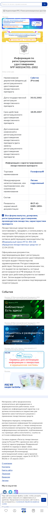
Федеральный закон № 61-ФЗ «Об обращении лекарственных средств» (20, 243)
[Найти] (44, 4)
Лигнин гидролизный (37, 182)
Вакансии (6, 477)
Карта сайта (7, 470)
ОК (43, 500)
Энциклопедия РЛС (11, 11)
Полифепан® (37, 171)
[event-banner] (24, 359)
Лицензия (6, 473)
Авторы (5, 480)
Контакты (6, 467)
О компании (7, 463)
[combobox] (21, 4)
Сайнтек (34, 77)
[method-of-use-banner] (22, 23)
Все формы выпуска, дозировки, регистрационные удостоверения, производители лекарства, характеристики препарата (24, 219)
